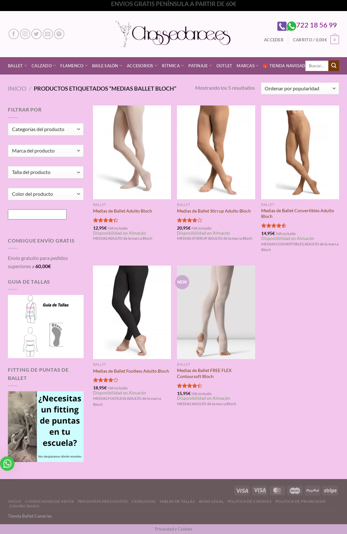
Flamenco (74, 66)
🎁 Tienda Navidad (284, 65)
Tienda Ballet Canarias (30, 516)
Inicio (17, 88)
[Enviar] (333, 65)
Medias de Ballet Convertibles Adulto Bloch (297, 213)
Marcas (248, 66)
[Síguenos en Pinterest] (59, 34)
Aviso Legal (211, 501)
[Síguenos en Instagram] (25, 34)
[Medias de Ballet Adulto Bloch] (132, 152)
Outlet (224, 65)
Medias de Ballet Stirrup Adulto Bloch (214, 210)
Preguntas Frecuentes (103, 501)
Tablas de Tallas (177, 501)
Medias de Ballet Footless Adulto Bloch (131, 371)
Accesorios (142, 66)
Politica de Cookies (250, 501)
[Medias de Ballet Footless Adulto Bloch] (132, 312)
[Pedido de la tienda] (300, 88)
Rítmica (173, 66)
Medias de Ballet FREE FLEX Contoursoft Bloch (204, 373)
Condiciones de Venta (49, 501)
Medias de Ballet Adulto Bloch (122, 210)
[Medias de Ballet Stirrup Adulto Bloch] (216, 152)
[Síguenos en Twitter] (36, 34)
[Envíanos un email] (48, 34)
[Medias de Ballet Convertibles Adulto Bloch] (300, 152)
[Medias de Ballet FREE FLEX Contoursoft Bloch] (216, 312)
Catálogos (144, 501)
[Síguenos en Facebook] (14, 34)
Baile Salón (107, 66)
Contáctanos (24, 506)
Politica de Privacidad (300, 501)
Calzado (44, 66)
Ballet (17, 66)
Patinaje (200, 66)
